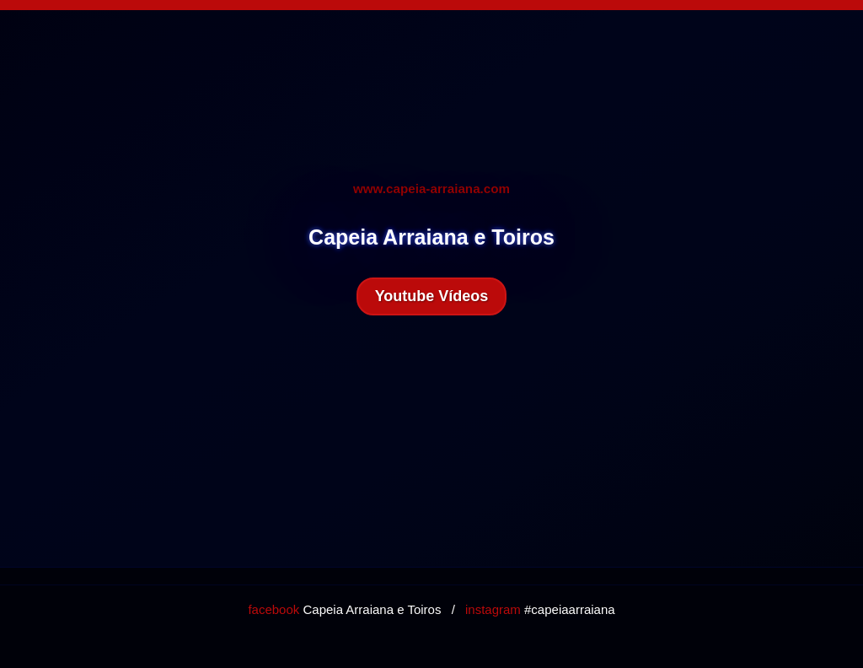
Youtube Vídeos (432, 296)
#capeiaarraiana (540, 609)
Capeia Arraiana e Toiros (344, 609)
